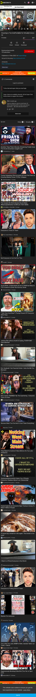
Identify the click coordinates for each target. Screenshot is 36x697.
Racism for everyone (7, 616)
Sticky (19, 122)
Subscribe (29, 51)
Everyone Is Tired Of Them (9, 230)
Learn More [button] (26, 690)
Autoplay (28, 122)
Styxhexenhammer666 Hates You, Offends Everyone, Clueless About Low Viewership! (15, 479)
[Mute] (28, 29)
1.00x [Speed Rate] (19, 28)
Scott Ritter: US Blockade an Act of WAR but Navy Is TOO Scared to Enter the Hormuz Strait (18, 286)
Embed (17, 44)
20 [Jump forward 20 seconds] (24, 28)
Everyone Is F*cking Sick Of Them (12, 588)
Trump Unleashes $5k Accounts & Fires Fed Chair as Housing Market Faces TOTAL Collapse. (18, 176)
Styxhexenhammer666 (7, 50)
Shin (8, 101)
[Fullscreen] (33, 29)
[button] (28, 2)
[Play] (2, 29)
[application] (18, 21)
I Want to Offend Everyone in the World (13, 561)
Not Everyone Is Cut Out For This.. (12, 258)
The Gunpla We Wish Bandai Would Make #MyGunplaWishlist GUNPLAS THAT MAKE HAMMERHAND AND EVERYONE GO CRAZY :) (15, 204)
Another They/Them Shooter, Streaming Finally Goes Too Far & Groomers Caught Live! (18, 148)
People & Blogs (22, 55)
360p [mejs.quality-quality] (31, 28)
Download (24, 44)
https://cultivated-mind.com (9, 63)
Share (11, 44)
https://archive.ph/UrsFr (19, 58)
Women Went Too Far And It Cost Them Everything (17, 423)
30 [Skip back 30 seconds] (21, 28)
